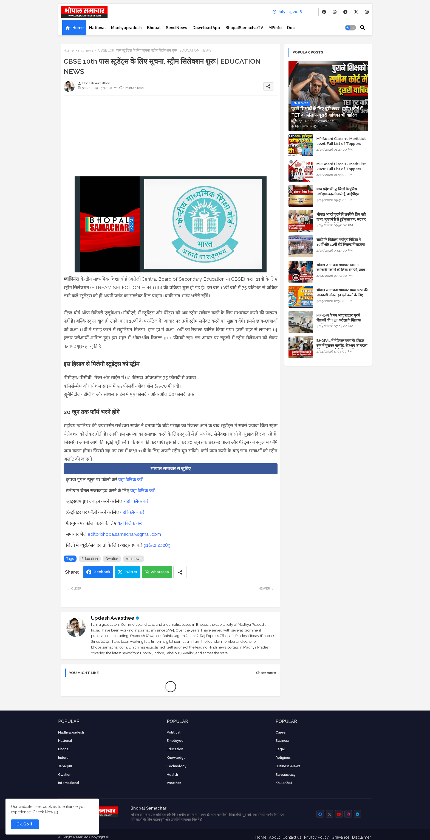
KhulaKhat (284, 783)
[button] (350, 27)
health (172, 775)
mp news (86, 50)
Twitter (130, 572)
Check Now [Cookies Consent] (43, 812)
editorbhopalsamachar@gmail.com (124, 534)
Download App (206, 28)
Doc (291, 28)
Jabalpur (65, 766)
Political (173, 732)
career (281, 732)
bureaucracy (286, 775)
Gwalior (112, 559)
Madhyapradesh (126, 28)
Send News (176, 28)
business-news (288, 766)
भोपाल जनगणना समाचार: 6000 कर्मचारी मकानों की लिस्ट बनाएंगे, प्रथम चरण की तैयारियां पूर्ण (340, 270)
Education (89, 559)
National (97, 28)
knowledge (176, 758)
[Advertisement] (171, 138)
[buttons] (324, 12)
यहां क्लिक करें (130, 479)
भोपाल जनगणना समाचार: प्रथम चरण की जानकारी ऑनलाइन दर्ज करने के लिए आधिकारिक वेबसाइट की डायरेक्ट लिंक (341, 295)
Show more (266, 673)
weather (174, 783)
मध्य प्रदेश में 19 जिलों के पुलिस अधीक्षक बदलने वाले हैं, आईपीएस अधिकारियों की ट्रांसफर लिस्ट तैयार (338, 194)
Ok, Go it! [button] (24, 824)
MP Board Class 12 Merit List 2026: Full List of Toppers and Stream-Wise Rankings (341, 169)
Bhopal (153, 28)
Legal (280, 749)
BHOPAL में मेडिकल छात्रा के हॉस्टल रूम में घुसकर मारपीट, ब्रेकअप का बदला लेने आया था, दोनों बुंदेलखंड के (341, 346)
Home (78, 28)
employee (175, 741)
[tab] (74, 27)
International (68, 783)
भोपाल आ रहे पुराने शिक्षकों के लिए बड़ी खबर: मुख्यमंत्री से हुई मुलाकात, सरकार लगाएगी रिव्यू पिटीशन (341, 219)
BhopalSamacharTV (244, 28)
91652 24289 (157, 545)
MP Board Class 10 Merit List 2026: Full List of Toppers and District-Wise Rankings (341, 144)
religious (283, 758)
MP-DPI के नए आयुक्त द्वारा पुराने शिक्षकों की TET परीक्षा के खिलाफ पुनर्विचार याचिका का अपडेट (338, 320)
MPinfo (275, 28)
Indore (63, 758)
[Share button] (179, 572)
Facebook (101, 572)
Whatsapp (160, 572)
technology (176, 766)
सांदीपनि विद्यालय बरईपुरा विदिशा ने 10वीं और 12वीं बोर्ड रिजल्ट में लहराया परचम (340, 245)
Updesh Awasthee (112, 618)
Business (283, 741)
